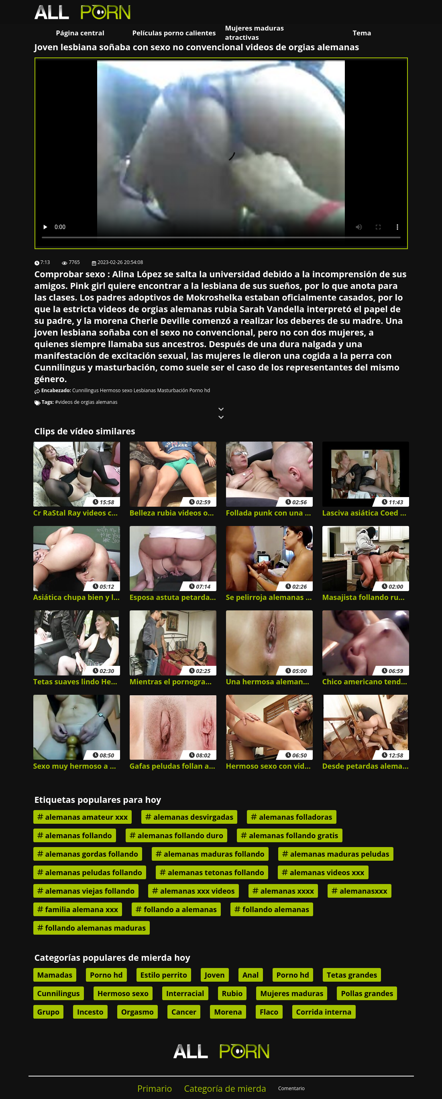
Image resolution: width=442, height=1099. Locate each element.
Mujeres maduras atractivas (254, 32)
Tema (361, 32)
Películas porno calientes (174, 32)
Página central (80, 32)
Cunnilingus (85, 390)
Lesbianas (145, 390)
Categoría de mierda (225, 1088)
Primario (154, 1088)
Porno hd (199, 390)
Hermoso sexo (116, 390)
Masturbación (172, 390)
